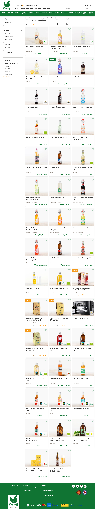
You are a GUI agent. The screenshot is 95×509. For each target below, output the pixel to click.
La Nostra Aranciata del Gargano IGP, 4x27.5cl (34, 319)
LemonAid (8, 74)
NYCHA (7, 71)
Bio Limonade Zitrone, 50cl (81, 47)
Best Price (29, 8)
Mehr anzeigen (6, 55)
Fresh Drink (9, 69)
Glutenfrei (8, 39)
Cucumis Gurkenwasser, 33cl (59, 137)
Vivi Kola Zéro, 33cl (32, 107)
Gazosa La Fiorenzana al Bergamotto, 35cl (34, 198)
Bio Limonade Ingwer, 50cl (34, 47)
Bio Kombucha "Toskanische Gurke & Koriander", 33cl (81, 440)
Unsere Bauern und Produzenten (31, 488)
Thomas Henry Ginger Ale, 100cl (36, 167)
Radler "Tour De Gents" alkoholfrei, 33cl (57, 470)
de (15, 5)
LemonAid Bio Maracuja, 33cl (59, 288)
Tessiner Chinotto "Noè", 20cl (82, 77)
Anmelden (89, 5)
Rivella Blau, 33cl (55, 167)
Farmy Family (46, 8)
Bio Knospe (8, 44)
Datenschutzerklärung (47, 490)
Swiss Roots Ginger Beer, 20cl (36, 288)
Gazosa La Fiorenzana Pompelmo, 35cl (80, 138)
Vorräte (7, 25)
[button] (23, 5)
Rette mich (37, 8)
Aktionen (22, 8)
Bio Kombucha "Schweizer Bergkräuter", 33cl (34, 440)
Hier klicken (11, 487)
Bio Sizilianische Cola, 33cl (35, 137)
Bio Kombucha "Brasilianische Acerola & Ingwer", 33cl (59, 440)
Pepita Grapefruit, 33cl (57, 198)
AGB (43, 488)
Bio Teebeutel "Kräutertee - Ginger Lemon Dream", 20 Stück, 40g (35, 469)
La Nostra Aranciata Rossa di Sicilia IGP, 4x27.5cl (82, 289)
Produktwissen (27, 490)
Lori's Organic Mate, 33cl (81, 378)
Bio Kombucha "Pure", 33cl (81, 409)
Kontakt (44, 493)
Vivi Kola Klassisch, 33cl (57, 107)
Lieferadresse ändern (47, 495)
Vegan (7, 34)
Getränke (8, 22)
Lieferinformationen (47, 498)
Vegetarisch (9, 36)
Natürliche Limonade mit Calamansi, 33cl (58, 48)
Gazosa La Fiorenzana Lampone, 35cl (33, 259)
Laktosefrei (9, 42)
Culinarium (8, 50)
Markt (16, 8)
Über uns (25, 485)
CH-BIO (7, 47)
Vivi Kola (8, 66)
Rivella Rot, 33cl (55, 258)
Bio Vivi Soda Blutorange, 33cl (82, 258)
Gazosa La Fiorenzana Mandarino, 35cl (33, 229)
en (18, 5)
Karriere (44, 485)
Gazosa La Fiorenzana (11, 63)
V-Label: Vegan (9, 52)
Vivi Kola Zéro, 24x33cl (80, 318)
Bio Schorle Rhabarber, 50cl (58, 378)
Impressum (26, 493)
